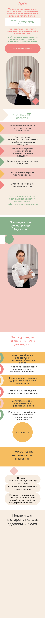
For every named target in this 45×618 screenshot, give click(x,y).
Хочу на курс (22, 432)
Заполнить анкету (22, 48)
